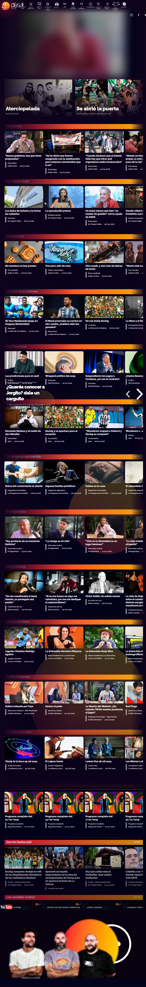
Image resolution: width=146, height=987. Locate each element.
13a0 (67, 7)
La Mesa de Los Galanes (49, 8)
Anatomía (131, 7)
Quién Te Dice (40, 8)
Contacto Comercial (126, 13)
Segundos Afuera (113, 8)
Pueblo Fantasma (77, 8)
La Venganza (86, 8)
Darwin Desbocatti (31, 8)
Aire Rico (58, 7)
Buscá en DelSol (4, 8)
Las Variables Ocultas (122, 8)
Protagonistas (95, 7)
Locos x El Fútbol (104, 8)
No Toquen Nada (22, 8)
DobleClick (13, 7)
